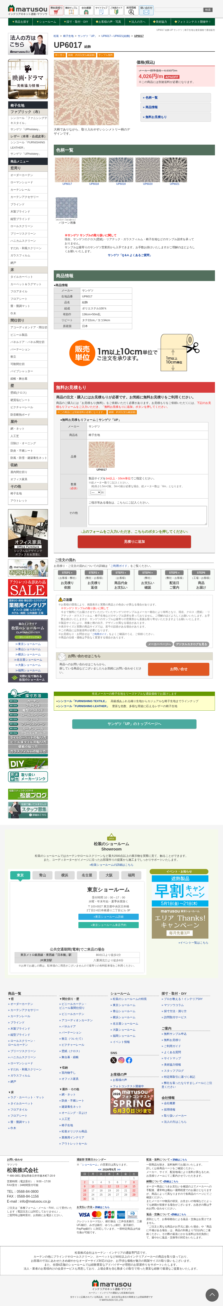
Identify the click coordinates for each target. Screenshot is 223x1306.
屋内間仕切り (18, 472)
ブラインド (17, 204)
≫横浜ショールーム (28, 654)
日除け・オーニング (23, 443)
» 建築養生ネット (70, 1106)
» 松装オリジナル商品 (73, 1131)
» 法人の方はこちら (174, 1121)
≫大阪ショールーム (28, 665)
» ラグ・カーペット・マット (26, 1097)
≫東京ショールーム (28, 644)
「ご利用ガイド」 (100, 636)
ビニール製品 (18, 334)
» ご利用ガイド (171, 1046)
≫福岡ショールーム (28, 670)
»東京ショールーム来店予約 (108, 925)
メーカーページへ (159, 646)
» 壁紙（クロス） (70, 1051)
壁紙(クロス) (18, 392)
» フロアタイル (17, 1109)
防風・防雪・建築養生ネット (28, 457)
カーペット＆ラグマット (26, 284)
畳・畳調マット (20, 306)
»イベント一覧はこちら (193, 942)
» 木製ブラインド (19, 1028)
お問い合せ (179, 671)
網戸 (13, 262)
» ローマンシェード (20, 1063)
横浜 (64, 875)
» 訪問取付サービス (174, 1017)
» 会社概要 (168, 1103)
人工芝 (14, 436)
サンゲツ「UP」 (87, 36)
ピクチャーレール (21, 407)
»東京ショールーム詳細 (108, 916)
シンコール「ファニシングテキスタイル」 (28, 120)
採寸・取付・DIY (76, 22)
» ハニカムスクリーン (22, 1057)
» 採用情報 (168, 1109)
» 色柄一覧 (150, 97)
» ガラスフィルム (19, 1075)
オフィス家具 (18, 479)
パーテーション (20, 349)
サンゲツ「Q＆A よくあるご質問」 (130, 255)
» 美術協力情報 (171, 1064)
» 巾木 (12, 1128)
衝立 (13, 356)
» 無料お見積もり (155, 117)
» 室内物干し (67, 1072)
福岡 (131, 875)
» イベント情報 (120, 1042)
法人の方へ (136, 22)
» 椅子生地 (66, 1125)
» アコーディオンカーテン (76, 1020)
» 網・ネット (67, 1094)
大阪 (109, 875)
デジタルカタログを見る (191, 646)
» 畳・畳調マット (19, 1122)
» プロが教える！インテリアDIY (182, 999)
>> (118, 1169)
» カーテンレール (19, 1016)
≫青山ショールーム (28, 649)
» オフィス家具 (69, 1078)
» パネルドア (67, 1026)
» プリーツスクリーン (22, 1051)
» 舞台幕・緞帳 (69, 1057)
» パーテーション (70, 1032)
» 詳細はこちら (101, 1207)
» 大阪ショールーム (122, 1029)
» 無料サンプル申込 (174, 1033)
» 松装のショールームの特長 (128, 999)
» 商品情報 (150, 107)
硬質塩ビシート (20, 400)
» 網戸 (12, 1081)
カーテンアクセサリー (24, 197)
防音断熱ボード (20, 414)
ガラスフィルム (20, 255)
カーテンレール (20, 189)
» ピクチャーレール (71, 1044)
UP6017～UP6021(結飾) (115, 36)
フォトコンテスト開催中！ (192, 21)
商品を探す (20, 22)
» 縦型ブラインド (19, 1034)
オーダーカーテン (21, 175)
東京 (20, 875)
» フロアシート (17, 1115)
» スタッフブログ (173, 1070)
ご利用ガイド (118, 568)
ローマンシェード (21, 182)
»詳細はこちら (170, 1181)
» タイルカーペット (20, 1103)
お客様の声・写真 (108, 21)
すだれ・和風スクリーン (26, 248)
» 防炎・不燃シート (71, 1100)
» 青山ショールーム (122, 1011)
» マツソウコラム (173, 1005)
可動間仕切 (17, 364)
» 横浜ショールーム (122, 1017)
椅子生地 (17, 105)
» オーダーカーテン (20, 1004)
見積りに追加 (134, 543)
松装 (56, 36)
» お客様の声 (118, 1079)
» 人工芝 (64, 1119)
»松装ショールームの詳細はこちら (111, 864)
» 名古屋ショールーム (124, 1023)
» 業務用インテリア (71, 1137)
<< (99, 1169)
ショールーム (46, 22)
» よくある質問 (171, 1052)
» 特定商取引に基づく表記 (178, 1076)
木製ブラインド (20, 211)
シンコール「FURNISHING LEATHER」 (27, 145)
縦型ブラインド (20, 219)
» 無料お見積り (171, 1040)
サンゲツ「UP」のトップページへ (134, 726)
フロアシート (18, 298)
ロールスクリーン (21, 226)
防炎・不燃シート (21, 450)
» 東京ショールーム (122, 1005)
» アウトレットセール (73, 1143)
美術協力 (160, 21)
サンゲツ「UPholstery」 (25, 129)
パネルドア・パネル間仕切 (27, 342)
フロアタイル (18, 291)
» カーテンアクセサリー (23, 1010)
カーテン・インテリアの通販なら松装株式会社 (111, 1293)
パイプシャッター (21, 371)
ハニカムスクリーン (23, 240)
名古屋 (87, 875)
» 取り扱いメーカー (174, 1115)
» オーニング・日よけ (73, 1112)
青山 (42, 875)
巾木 (13, 313)
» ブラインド (16, 1022)
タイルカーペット (21, 276)
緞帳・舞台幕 (18, 378)
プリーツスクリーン (23, 233)
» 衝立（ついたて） (71, 1038)
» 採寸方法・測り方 (174, 1011)
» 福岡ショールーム (122, 1035)
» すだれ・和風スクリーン (25, 1069)
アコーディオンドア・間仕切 (28, 327)
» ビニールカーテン (71, 1014)
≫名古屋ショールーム (28, 659)
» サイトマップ (171, 1058)
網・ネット (17, 428)
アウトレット (18, 500)
